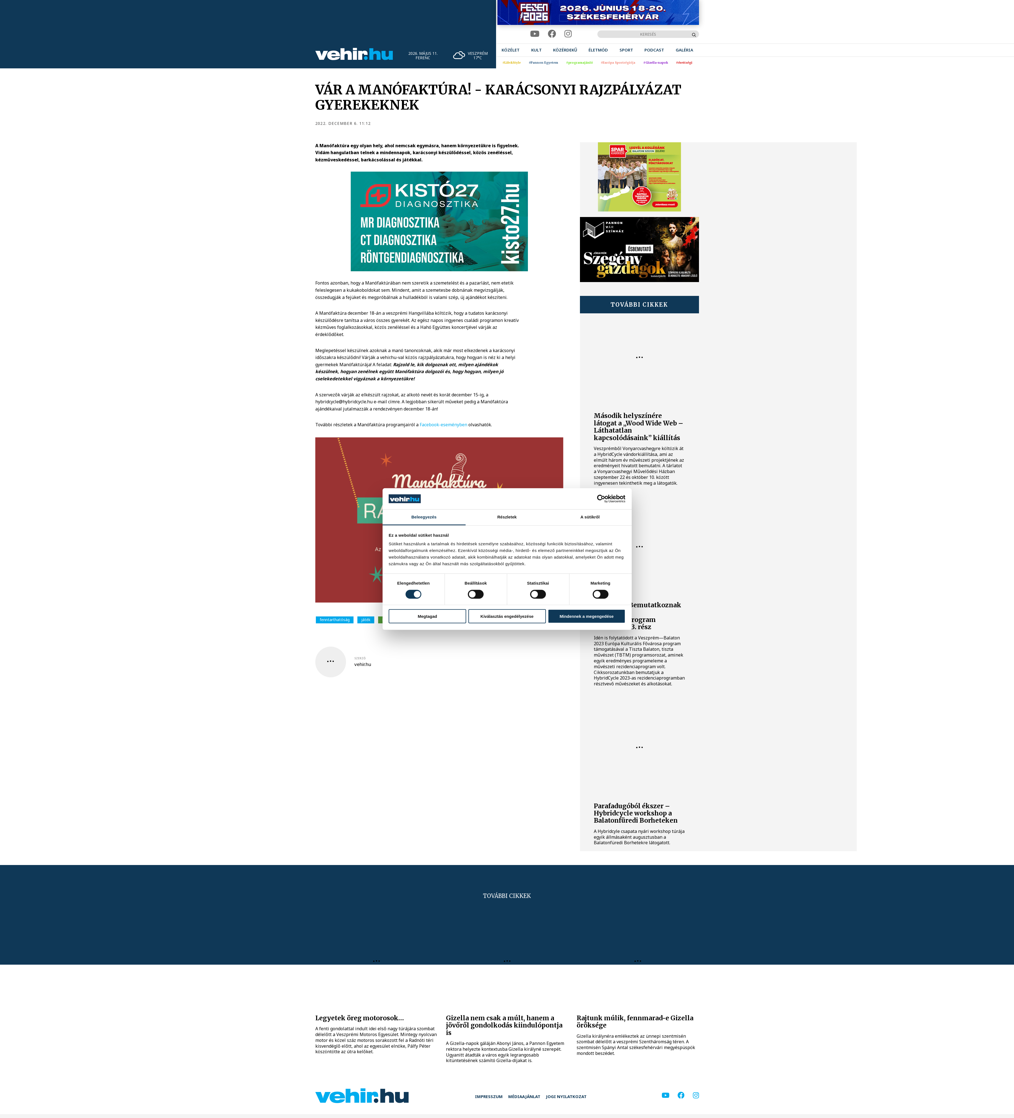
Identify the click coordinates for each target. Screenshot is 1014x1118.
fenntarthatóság (335, 619)
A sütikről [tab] (590, 517)
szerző (360, 658)
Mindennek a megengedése (586, 616)
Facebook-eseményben (443, 425)
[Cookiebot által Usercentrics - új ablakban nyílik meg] (601, 499)
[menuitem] (511, 49)
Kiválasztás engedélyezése (507, 616)
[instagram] (568, 33)
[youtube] (535, 33)
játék (365, 619)
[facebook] (552, 33)
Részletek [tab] (507, 517)
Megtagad (427, 616)
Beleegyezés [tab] (424, 517)
